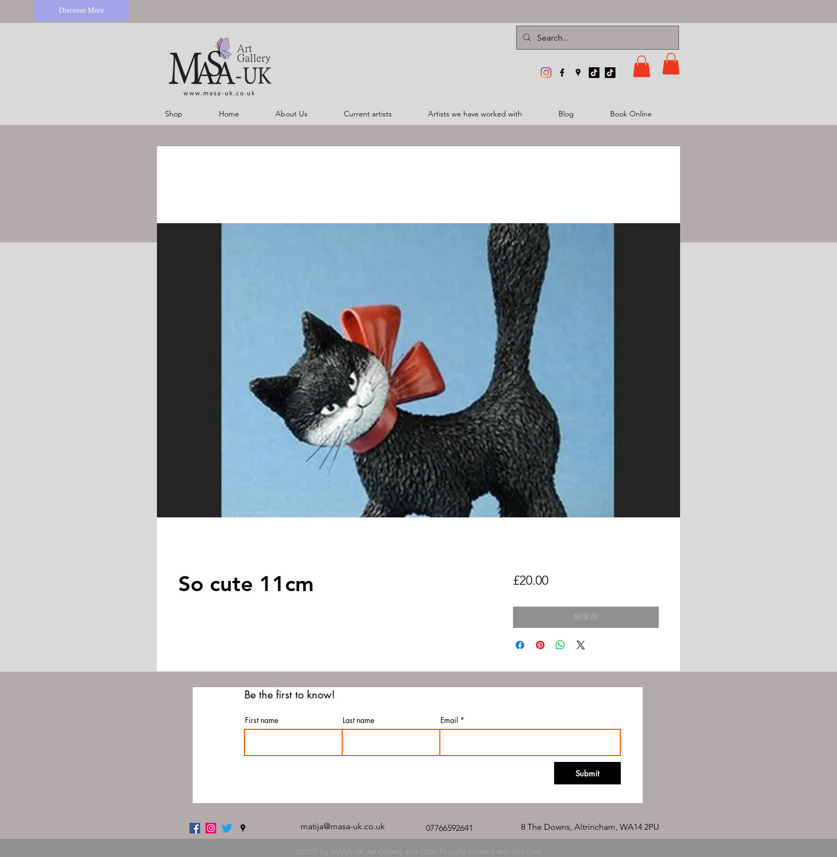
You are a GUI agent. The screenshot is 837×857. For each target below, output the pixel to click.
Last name (358, 720)
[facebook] (562, 72)
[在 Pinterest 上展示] (540, 645)
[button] (642, 66)
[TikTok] (594, 72)
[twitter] (227, 828)
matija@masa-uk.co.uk (343, 826)
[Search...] (596, 37)
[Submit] (587, 773)
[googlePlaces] (578, 72)
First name (261, 720)
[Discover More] (81, 10)
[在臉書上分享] (520, 645)
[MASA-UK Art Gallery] (546, 72)
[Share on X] (580, 645)
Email (449, 720)
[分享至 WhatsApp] (560, 645)
